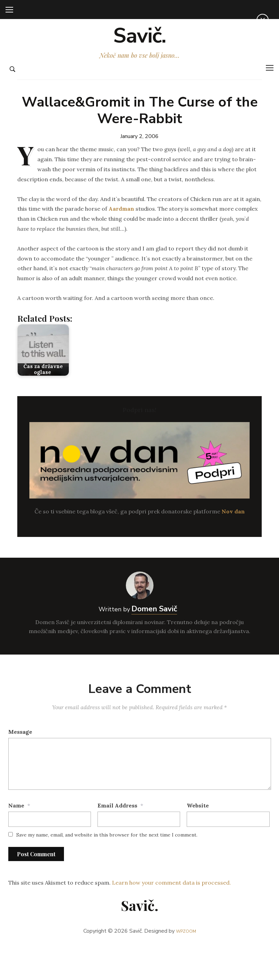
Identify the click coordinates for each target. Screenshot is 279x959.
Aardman (121, 221)
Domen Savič (154, 621)
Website (198, 818)
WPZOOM (186, 944)
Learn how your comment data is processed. (171, 895)
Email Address (117, 818)
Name (16, 818)
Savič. (139, 42)
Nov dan (233, 524)
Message (20, 744)
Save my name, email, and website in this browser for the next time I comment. (106, 847)
